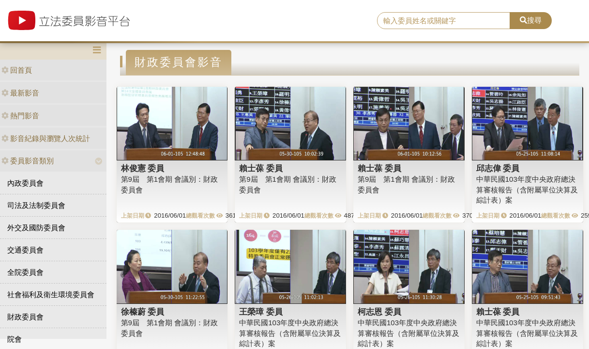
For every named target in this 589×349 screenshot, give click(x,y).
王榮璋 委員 (261, 311)
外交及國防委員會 (36, 227)
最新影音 (20, 93)
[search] (443, 21)
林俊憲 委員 (143, 168)
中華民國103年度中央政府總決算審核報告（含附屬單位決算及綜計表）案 (527, 189)
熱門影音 (20, 115)
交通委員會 (25, 250)
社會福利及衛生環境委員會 (50, 294)
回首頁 (16, 70)
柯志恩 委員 (379, 311)
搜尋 (531, 20)
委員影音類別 (27, 161)
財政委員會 (25, 317)
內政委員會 (25, 183)
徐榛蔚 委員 (143, 311)
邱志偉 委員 (498, 168)
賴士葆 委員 (261, 168)
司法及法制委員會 (36, 205)
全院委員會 (25, 272)
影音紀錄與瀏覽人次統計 (45, 138)
